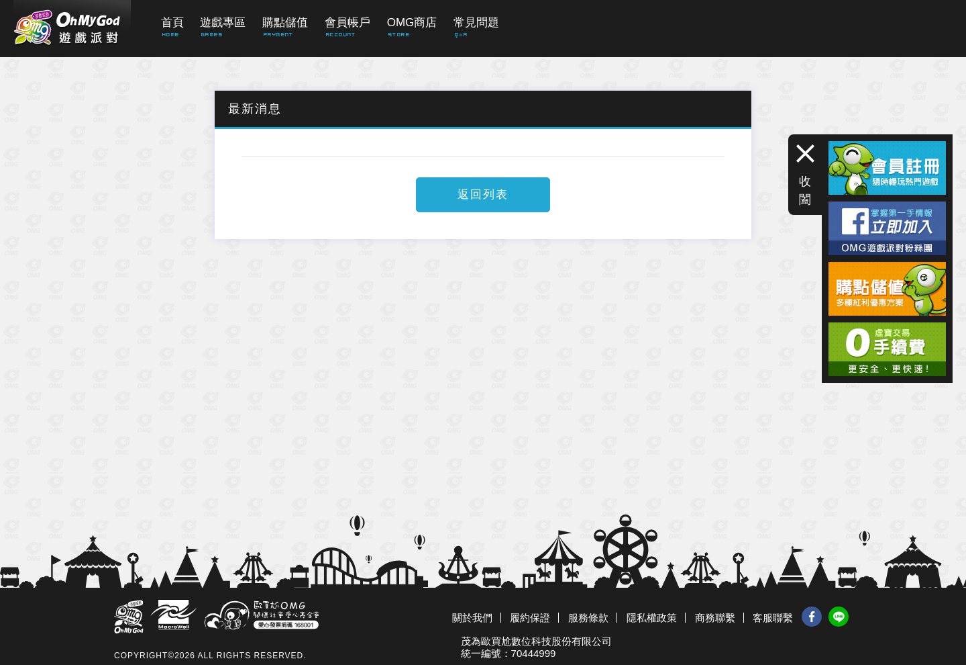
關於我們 (472, 617)
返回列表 (483, 194)
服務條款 (588, 617)
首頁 (172, 22)
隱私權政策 (652, 617)
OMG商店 (412, 22)
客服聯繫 (773, 617)
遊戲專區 (223, 22)
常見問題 (476, 22)
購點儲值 (285, 22)
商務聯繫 (715, 617)
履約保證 (530, 617)
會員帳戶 (347, 22)
